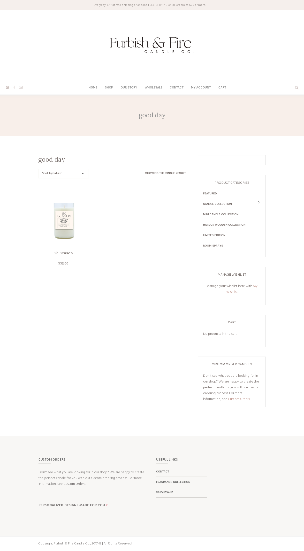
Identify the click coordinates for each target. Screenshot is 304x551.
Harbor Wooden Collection (224, 224)
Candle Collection (217, 204)
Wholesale (164, 492)
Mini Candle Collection (220, 214)
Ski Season (63, 252)
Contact (162, 471)
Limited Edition (214, 235)
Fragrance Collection (173, 482)
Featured (210, 193)
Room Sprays (213, 245)
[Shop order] (63, 173)
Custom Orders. (239, 399)
